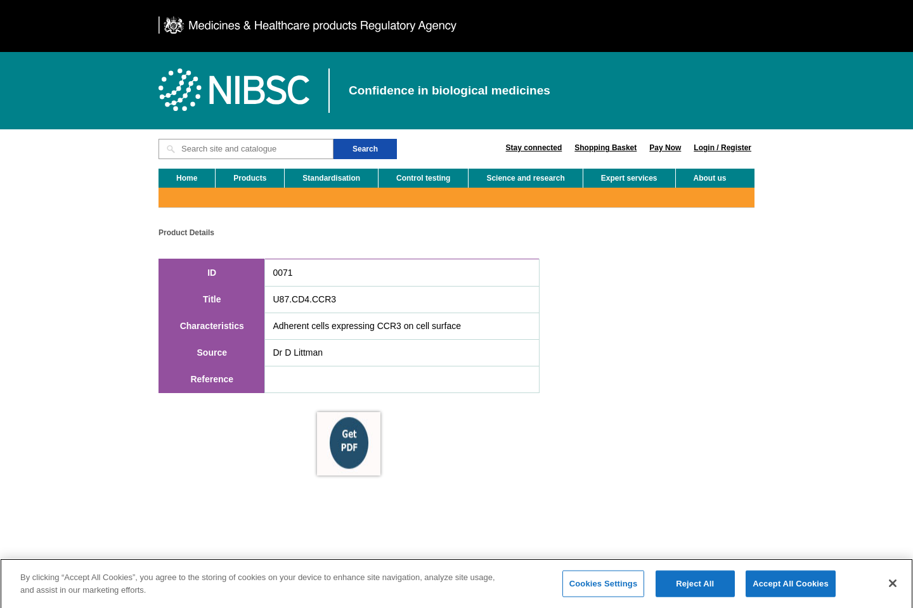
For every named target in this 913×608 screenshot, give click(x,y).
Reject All (695, 587)
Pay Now (665, 147)
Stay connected (534, 147)
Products (249, 178)
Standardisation (331, 178)
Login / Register (722, 147)
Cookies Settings (603, 587)
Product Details (186, 232)
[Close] (893, 587)
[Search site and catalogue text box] (246, 149)
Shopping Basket (605, 147)
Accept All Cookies (791, 587)
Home (186, 178)
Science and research (525, 178)
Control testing (423, 178)
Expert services (629, 178)
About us (710, 178)
